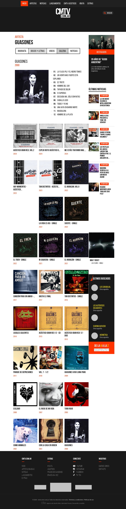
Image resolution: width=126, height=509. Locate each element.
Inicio (24, 3)
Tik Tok (77, 475)
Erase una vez (53, 475)
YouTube (77, 466)
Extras (90, 3)
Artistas (33, 3)
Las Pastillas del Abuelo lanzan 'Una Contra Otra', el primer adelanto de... (105, 152)
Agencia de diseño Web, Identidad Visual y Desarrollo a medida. (63, 503)
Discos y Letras (38, 50)
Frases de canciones (55, 472)
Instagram (78, 469)
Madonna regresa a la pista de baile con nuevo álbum (104, 172)
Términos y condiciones (76, 500)
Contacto (102, 469)
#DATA (82, 3)
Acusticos (51, 469)
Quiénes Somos (104, 466)
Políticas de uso (89, 500)
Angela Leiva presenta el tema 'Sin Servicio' (104, 119)
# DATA (50, 466)
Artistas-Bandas (28, 469)
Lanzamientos (55, 3)
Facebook (78, 472)
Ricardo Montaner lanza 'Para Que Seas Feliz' (105, 190)
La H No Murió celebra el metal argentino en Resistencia (105, 102)
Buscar (108, 13)
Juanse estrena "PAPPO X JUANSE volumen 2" (105, 134)
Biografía (22, 50)
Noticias (43, 3)
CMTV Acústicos (70, 3)
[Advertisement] (104, 212)
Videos (52, 50)
